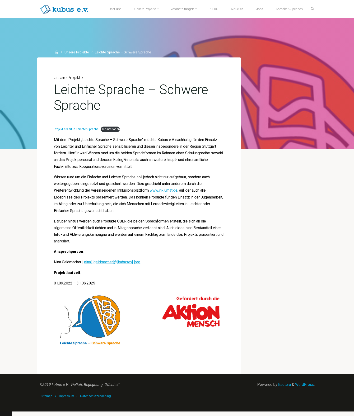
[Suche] (311, 9)
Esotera (284, 389)
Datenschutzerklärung (95, 400)
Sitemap (47, 400)
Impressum (66, 400)
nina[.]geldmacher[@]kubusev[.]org (113, 265)
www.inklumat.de (166, 192)
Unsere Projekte (77, 52)
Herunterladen (111, 130)
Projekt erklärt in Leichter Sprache (76, 130)
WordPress (304, 389)
